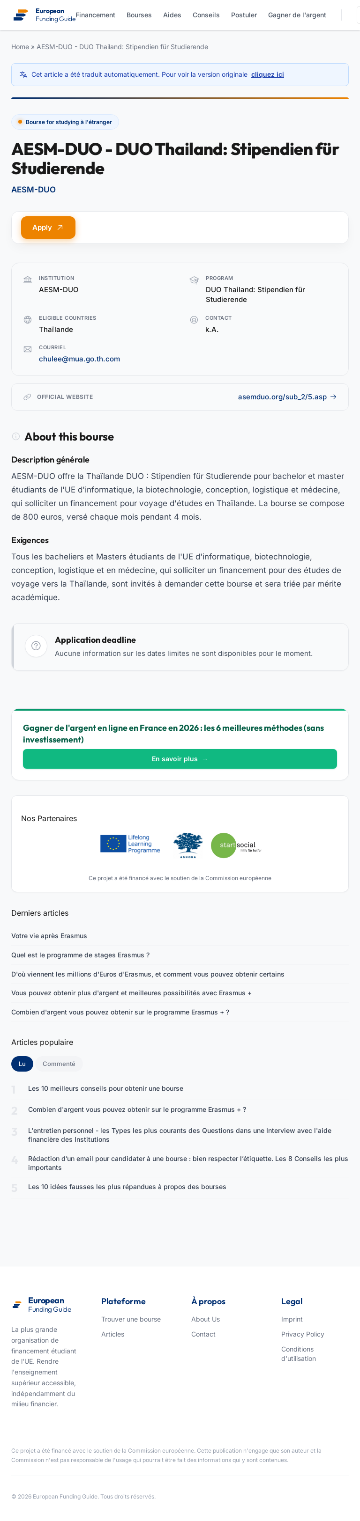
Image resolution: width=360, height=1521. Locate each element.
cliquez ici (267, 74)
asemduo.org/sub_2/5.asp (287, 396)
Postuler (244, 15)
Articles (112, 1334)
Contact (203, 1334)
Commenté (59, 1063)
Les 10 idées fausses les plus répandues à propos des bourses (127, 1186)
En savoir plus (180, 759)
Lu (26, 1063)
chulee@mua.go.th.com (79, 358)
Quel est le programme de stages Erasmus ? (80, 955)
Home (20, 47)
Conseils (206, 15)
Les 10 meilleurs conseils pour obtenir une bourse (105, 1088)
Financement (95, 15)
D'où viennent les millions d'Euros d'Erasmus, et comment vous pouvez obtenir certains (148, 974)
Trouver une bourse (131, 1319)
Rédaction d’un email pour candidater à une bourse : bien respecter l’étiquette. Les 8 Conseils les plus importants (188, 1163)
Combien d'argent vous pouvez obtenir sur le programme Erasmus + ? (120, 1012)
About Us (205, 1319)
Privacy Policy (302, 1334)
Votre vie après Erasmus (49, 936)
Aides (172, 15)
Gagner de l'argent (297, 15)
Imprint (292, 1319)
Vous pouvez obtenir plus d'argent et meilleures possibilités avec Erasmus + (131, 993)
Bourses (139, 15)
